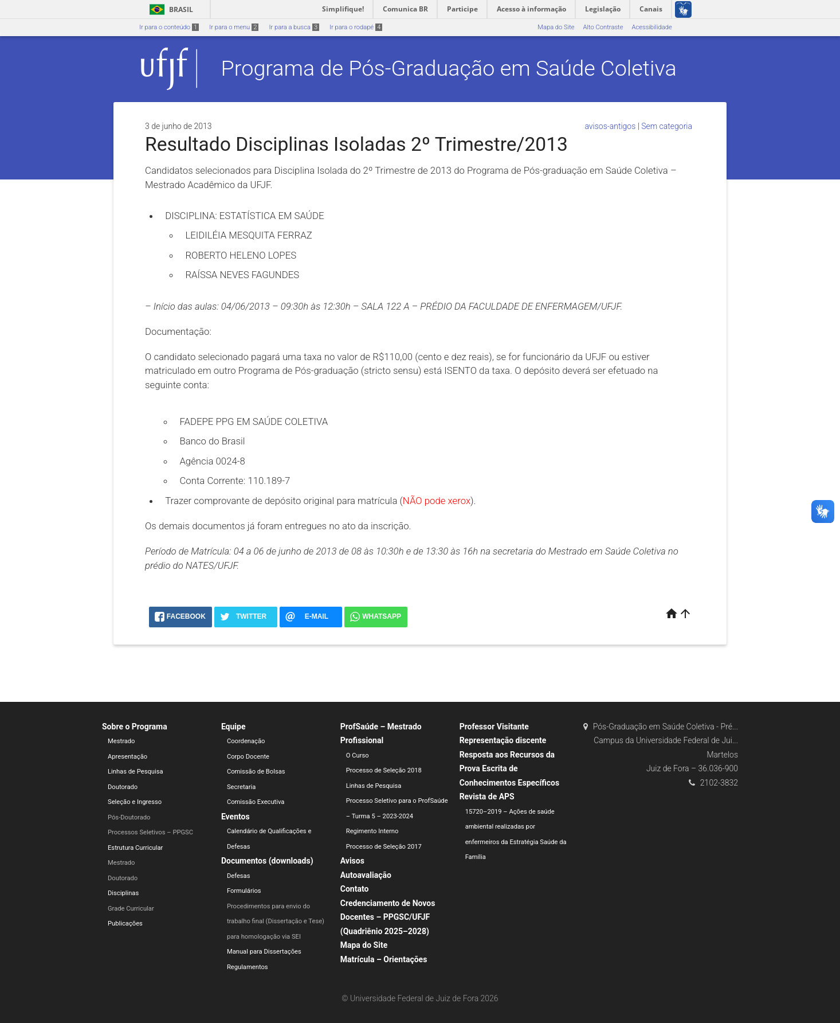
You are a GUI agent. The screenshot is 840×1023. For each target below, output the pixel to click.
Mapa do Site (555, 27)
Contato (354, 888)
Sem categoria (666, 126)
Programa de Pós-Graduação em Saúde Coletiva (449, 68)
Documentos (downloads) (267, 860)
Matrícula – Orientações (383, 959)
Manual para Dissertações (264, 951)
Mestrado (121, 741)
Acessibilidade (651, 27)
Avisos (352, 860)
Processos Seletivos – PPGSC (150, 832)
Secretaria (241, 787)
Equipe (233, 726)
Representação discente (503, 740)
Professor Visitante (494, 726)
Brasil (169, 9)
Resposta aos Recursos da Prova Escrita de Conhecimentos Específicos (510, 768)
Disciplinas (123, 893)
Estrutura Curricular (135, 848)
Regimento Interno (372, 831)
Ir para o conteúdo (169, 27)
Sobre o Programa (134, 726)
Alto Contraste (603, 27)
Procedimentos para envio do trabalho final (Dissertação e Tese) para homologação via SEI (275, 921)
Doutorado (123, 787)
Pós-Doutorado (129, 817)
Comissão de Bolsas (256, 771)
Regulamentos (247, 967)
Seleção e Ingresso (135, 802)
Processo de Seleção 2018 (384, 770)
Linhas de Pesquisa (135, 771)
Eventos (235, 816)
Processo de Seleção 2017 (384, 846)
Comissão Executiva (256, 802)
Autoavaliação (365, 875)
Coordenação (246, 741)
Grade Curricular (131, 908)
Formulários (244, 891)
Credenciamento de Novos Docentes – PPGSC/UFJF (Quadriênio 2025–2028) (387, 917)
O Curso (357, 755)
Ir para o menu (233, 27)
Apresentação (127, 756)
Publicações (125, 923)
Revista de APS (487, 796)
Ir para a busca (294, 27)
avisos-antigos (609, 126)
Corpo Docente (248, 756)
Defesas (238, 876)
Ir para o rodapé (355, 27)
